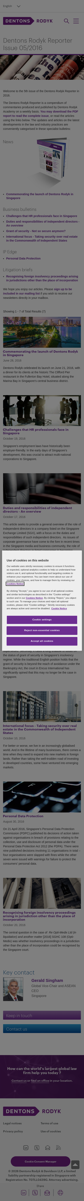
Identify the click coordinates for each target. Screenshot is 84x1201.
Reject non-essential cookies (42, 630)
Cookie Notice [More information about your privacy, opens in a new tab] (59, 608)
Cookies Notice (15, 584)
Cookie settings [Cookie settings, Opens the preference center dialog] (42, 619)
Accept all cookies (42, 641)
